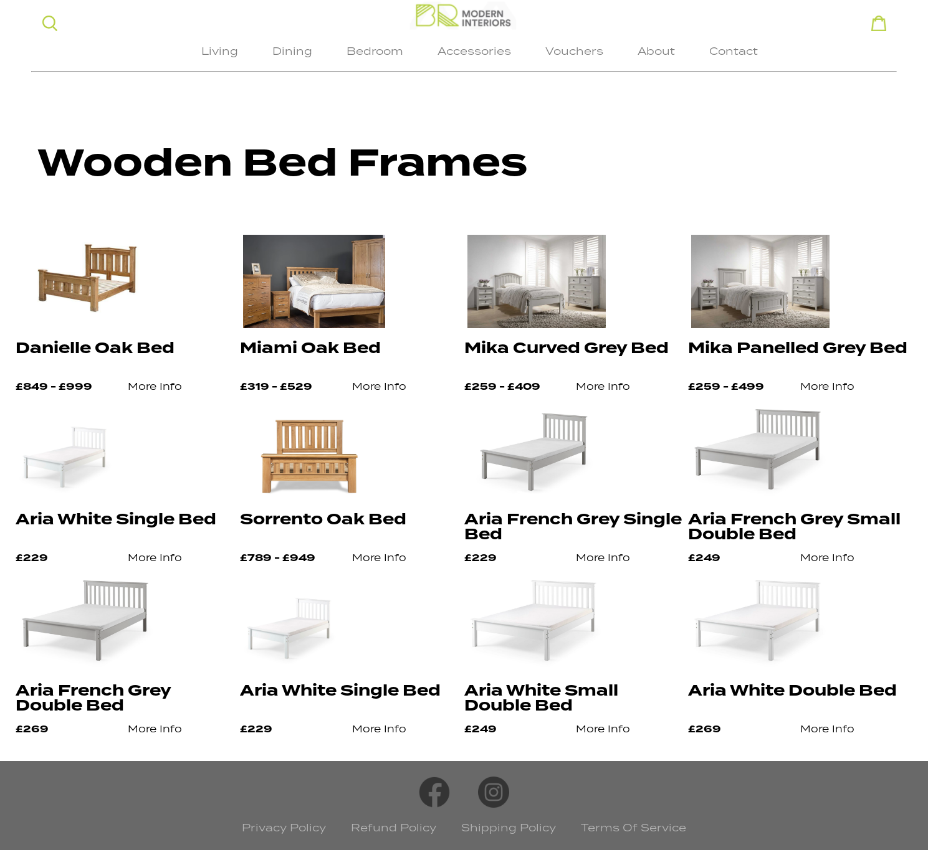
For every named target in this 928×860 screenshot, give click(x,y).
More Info (155, 386)
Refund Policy (393, 827)
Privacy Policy (284, 827)
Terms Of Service (633, 827)
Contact (733, 51)
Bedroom (375, 51)
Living (219, 51)
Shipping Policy (508, 827)
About (656, 51)
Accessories (474, 51)
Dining (292, 51)
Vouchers (574, 51)
